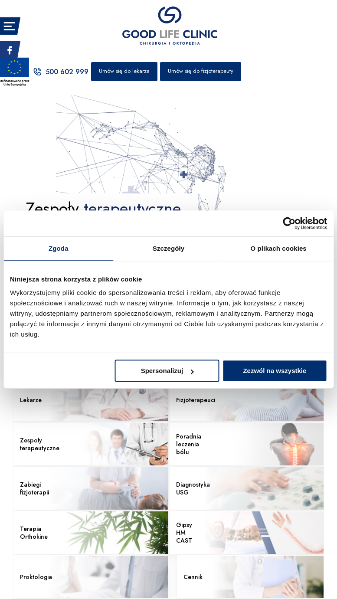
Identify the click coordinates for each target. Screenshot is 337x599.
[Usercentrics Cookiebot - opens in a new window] (289, 223)
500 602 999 (60, 72)
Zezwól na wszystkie (274, 370)
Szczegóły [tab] (168, 248)
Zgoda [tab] (59, 248)
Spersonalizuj (167, 370)
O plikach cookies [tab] (279, 248)
